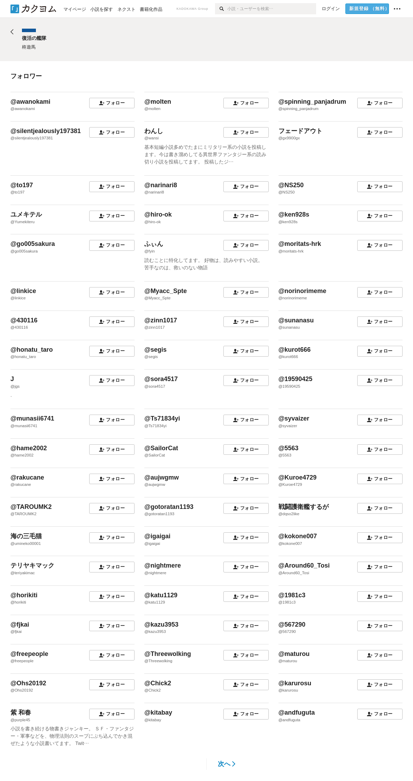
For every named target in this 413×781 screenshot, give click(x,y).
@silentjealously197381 (45, 130)
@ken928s (293, 214)
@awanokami (30, 101)
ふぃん (153, 243)
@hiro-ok (158, 214)
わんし (153, 130)
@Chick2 (157, 683)
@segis (155, 349)
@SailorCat (161, 448)
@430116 (24, 320)
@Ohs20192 (28, 683)
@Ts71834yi (162, 418)
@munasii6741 (32, 418)
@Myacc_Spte (165, 290)
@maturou (294, 653)
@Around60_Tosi (304, 565)
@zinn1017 (160, 320)
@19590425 (295, 378)
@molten (157, 101)
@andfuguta (296, 712)
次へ (227, 763)
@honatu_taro (31, 349)
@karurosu (295, 683)
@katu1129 (160, 595)
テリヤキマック (32, 565)
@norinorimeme (302, 290)
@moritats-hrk (299, 243)
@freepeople (29, 653)
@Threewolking (167, 653)
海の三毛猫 (26, 536)
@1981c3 (292, 595)
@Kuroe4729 (297, 477)
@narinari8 (160, 185)
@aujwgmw (161, 477)
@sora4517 (161, 378)
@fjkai (19, 624)
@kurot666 (294, 349)
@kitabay (158, 712)
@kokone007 (297, 536)
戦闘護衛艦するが (303, 506)
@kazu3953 (161, 624)
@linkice (23, 290)
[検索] (221, 8)
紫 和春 (20, 712)
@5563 (288, 448)
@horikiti (24, 595)
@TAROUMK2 (31, 506)
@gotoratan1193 (168, 506)
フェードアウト (300, 130)
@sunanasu (296, 320)
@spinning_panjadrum (312, 101)
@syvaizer (293, 418)
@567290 (292, 624)
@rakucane (27, 477)
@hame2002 (28, 448)
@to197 (21, 185)
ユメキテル (26, 214)
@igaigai (157, 536)
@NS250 (291, 185)
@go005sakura (32, 243)
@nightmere (162, 565)
